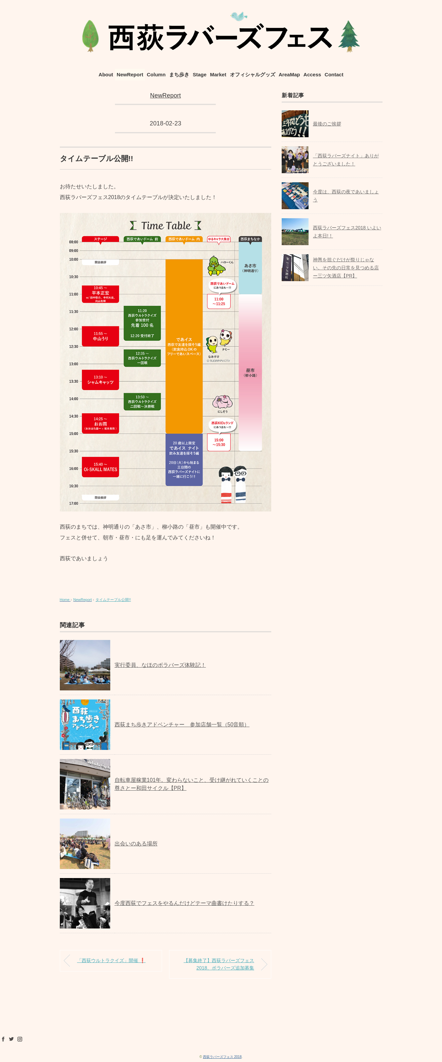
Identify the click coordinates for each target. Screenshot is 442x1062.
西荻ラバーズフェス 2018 (222, 1057)
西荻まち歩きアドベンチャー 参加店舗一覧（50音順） (182, 724)
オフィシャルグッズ (252, 74)
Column (156, 74)
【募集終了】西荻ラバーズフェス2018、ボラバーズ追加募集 (219, 964)
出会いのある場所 (136, 843)
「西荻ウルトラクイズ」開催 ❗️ (111, 960)
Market (218, 74)
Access (312, 74)
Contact (334, 74)
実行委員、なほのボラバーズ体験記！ (160, 665)
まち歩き (179, 74)
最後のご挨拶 (327, 123)
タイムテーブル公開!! (113, 600)
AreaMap (289, 74)
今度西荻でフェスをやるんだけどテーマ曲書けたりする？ (184, 903)
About (105, 74)
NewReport (130, 74)
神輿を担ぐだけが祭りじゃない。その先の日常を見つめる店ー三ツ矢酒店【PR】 (346, 267)
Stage (199, 74)
